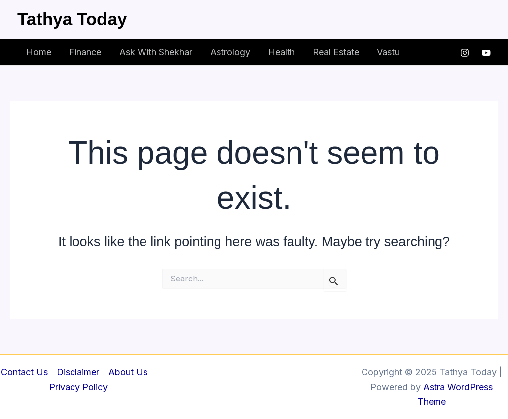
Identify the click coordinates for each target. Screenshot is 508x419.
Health (281, 52)
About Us (127, 372)
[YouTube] (486, 52)
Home (38, 52)
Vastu (388, 52)
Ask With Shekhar (155, 52)
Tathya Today (72, 19)
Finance (85, 52)
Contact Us (24, 372)
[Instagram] (464, 52)
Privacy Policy (78, 387)
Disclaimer (78, 372)
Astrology (230, 52)
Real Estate (336, 52)
